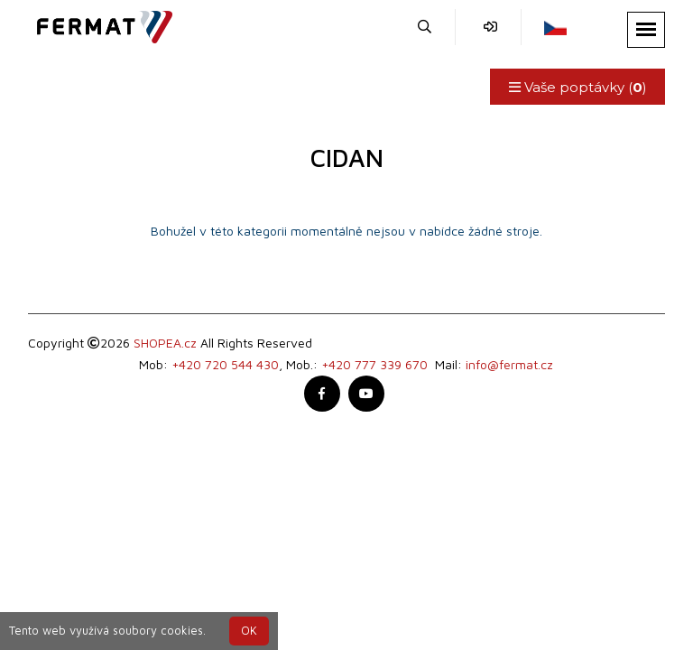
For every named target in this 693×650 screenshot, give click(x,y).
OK (249, 630)
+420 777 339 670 (374, 364)
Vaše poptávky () (577, 87)
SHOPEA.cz (165, 342)
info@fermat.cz (509, 364)
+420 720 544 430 (225, 364)
